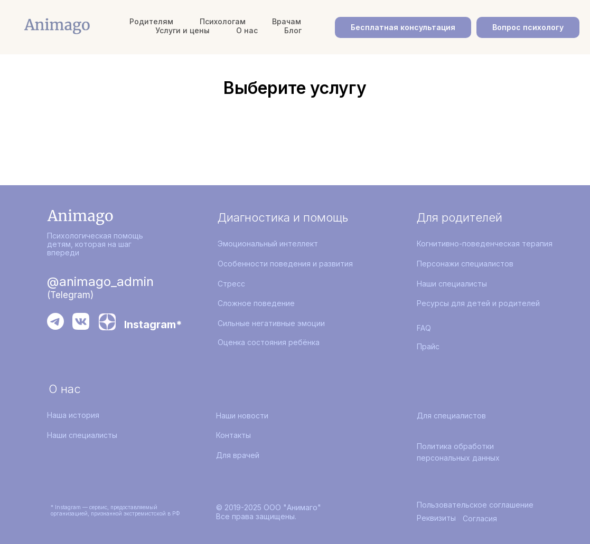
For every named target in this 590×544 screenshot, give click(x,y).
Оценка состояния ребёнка (269, 342)
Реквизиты (436, 517)
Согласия (480, 518)
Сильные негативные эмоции (271, 323)
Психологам (223, 21)
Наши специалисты (452, 283)
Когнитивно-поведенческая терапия (484, 243)
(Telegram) (70, 295)
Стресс (231, 283)
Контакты (233, 435)
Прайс (428, 346)
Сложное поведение (256, 303)
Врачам (286, 21)
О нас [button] (247, 30)
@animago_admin (100, 281)
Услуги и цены (182, 30)
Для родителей (459, 217)
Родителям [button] (151, 21)
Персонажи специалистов (465, 263)
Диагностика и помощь (283, 217)
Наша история (73, 415)
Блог (293, 30)
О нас (65, 389)
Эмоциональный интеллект (268, 243)
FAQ (424, 327)
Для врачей (237, 455)
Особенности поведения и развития (285, 263)
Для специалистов (451, 415)
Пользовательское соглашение (475, 504)
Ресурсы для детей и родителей (478, 303)
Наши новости (242, 415)
